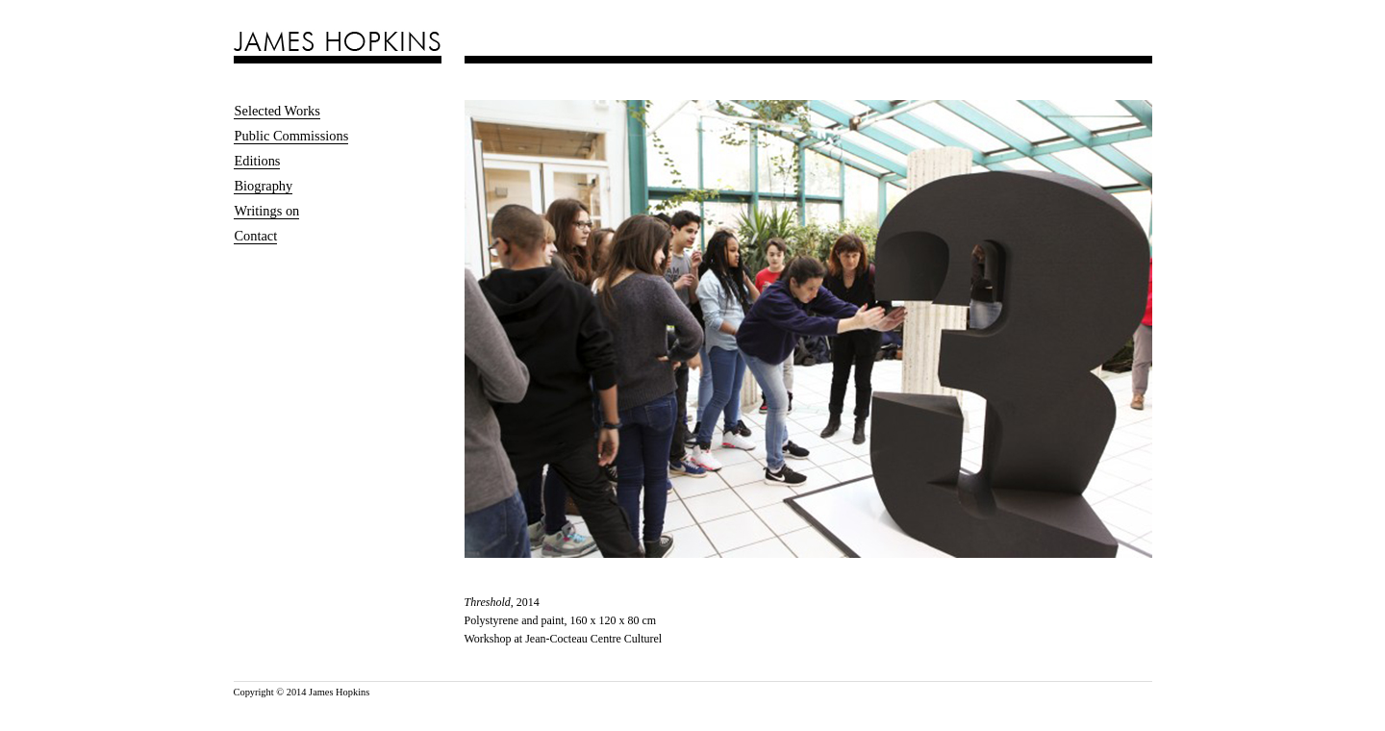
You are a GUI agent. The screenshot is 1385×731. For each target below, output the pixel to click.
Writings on (267, 210)
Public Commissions (292, 135)
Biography (264, 185)
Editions (258, 160)
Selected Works (277, 110)
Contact (256, 235)
